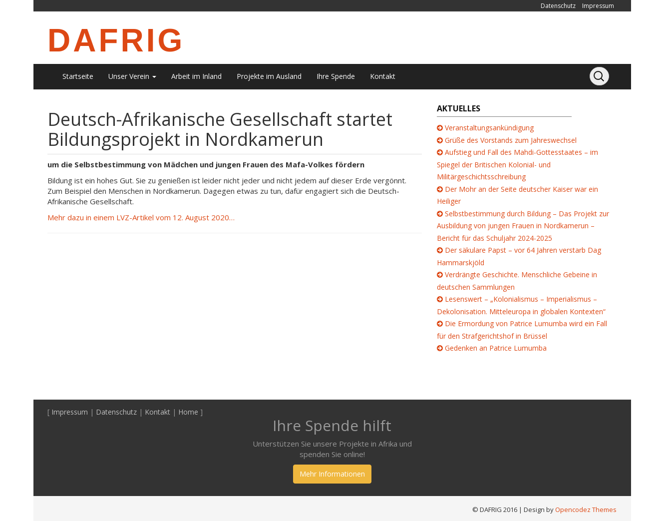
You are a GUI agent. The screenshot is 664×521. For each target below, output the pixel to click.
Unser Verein (132, 76)
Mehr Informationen (332, 474)
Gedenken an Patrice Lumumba (496, 348)
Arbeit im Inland (196, 76)
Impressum (598, 5)
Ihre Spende (336, 76)
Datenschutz (558, 5)
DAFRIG (116, 40)
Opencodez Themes (586, 509)
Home (188, 412)
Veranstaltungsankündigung (489, 127)
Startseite (77, 76)
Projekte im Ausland (269, 76)
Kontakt (382, 76)
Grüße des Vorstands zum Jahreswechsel (511, 140)
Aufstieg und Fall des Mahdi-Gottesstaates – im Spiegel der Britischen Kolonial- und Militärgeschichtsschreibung (517, 164)
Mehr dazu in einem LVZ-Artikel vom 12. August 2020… (141, 217)
